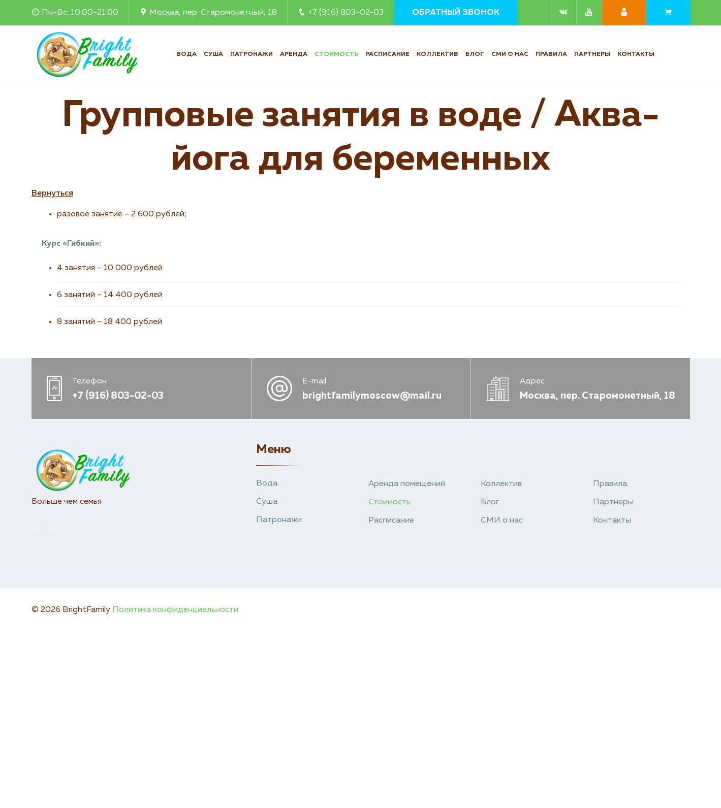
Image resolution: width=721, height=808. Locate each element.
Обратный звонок (455, 13)
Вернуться (52, 193)
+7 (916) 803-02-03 (341, 13)
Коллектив (437, 54)
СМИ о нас (509, 54)
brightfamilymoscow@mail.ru (372, 396)
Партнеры (592, 54)
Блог (474, 54)
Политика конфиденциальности (175, 610)
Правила (551, 54)
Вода (186, 54)
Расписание (387, 54)
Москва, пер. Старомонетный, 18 (208, 13)
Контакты (635, 54)
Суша (213, 54)
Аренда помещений (406, 484)
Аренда (293, 54)
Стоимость (336, 54)
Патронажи (251, 54)
